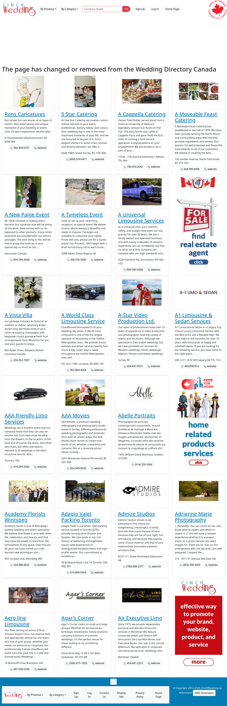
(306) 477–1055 (78, 663)
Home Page (172, 9)
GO (126, 9)
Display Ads (121, 694)
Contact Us (104, 694)
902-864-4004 (78, 370)
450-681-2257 (135, 663)
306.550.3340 (78, 259)
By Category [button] (68, 9)
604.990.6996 (192, 169)
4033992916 (191, 366)
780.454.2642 (135, 166)
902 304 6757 (21, 148)
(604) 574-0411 (78, 159)
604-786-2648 (21, 259)
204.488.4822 (21, 565)
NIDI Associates (204, 693)
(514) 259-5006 (143, 464)
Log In (155, 9)
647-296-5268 (21, 669)
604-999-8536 (78, 468)
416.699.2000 (21, 466)
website (42, 148)
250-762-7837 (21, 360)
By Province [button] (47, 9)
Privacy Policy (140, 694)
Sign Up (140, 9)
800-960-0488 (135, 269)
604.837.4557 (135, 366)
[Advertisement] (113, 42)
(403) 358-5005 (191, 565)
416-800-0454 (78, 572)
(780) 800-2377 (135, 566)
